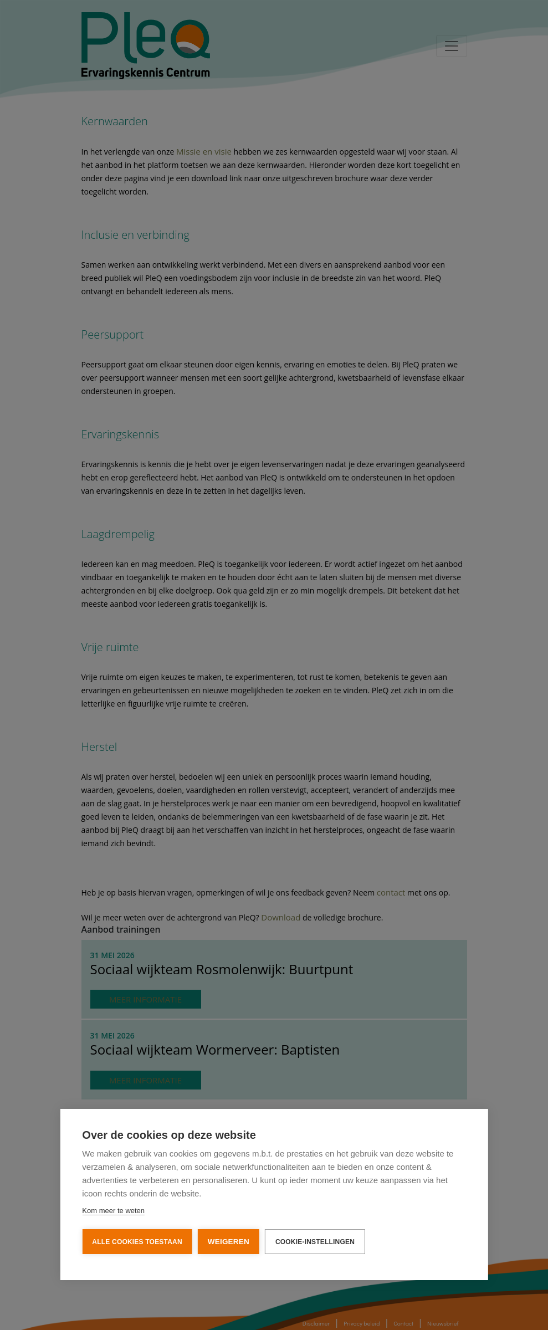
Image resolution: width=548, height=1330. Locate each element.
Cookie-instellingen (315, 1241)
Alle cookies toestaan (137, 1241)
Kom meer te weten (113, 1209)
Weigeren (228, 1240)
